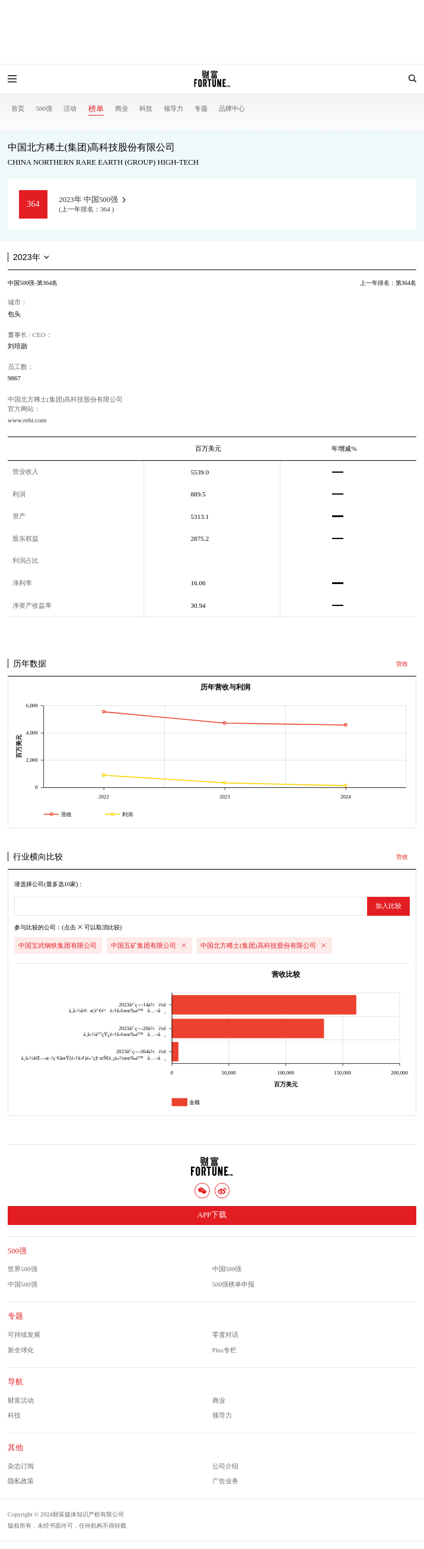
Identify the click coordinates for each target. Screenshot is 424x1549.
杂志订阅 (21, 1466)
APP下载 (212, 1215)
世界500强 (22, 1268)
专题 (201, 108)
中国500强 (227, 1268)
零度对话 (225, 1334)
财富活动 (21, 1400)
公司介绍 (225, 1466)
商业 (121, 108)
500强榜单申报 (233, 1284)
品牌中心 (232, 108)
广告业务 (225, 1480)
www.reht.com (27, 420)
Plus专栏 (224, 1350)
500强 (44, 108)
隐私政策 (21, 1480)
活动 (69, 108)
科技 (145, 108)
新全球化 (21, 1350)
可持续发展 (24, 1334)
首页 (17, 108)
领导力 (173, 108)
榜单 (96, 109)
